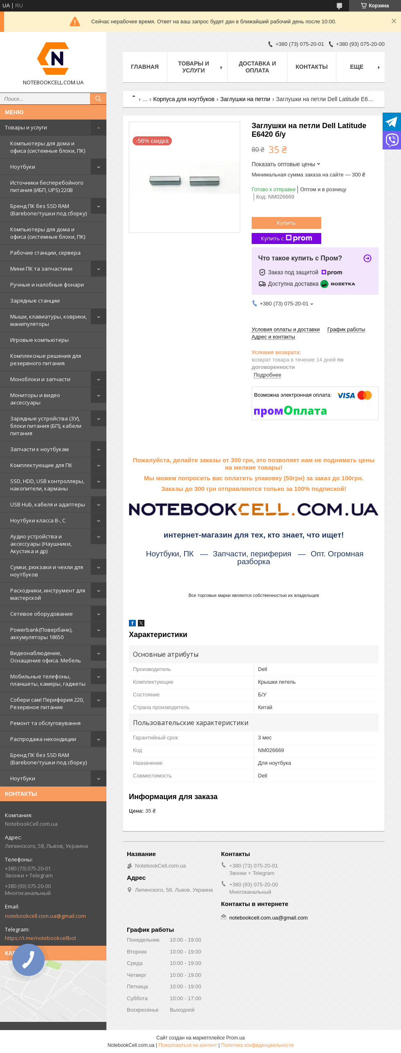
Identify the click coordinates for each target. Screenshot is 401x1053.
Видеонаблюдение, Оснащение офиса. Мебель (45, 656)
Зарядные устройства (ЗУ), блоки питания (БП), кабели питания (45, 426)
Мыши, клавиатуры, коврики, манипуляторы (48, 320)
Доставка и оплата (257, 67)
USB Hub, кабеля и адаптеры (47, 504)
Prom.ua (235, 1038)
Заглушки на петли (245, 99)
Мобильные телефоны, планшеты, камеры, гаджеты (48, 680)
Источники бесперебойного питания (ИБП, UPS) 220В (46, 186)
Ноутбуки (22, 166)
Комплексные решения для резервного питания (45, 359)
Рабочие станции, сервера (45, 252)
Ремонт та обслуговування (45, 723)
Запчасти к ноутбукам (39, 449)
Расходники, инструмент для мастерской (47, 594)
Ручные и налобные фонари (47, 284)
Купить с (286, 238)
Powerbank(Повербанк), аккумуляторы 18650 (41, 633)
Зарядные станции (35, 300)
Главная (145, 66)
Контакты (312, 66)
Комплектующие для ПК (41, 465)
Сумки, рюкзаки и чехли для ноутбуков (46, 570)
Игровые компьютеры (39, 339)
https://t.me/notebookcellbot (40, 938)
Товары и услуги (26, 127)
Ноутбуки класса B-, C (37, 520)
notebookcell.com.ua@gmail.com (45, 916)
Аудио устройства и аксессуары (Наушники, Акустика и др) (41, 544)
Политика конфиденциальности (257, 1045)
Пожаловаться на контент (187, 1045)
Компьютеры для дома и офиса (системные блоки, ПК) (47, 147)
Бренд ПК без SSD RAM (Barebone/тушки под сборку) (48, 209)
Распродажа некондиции (43, 739)
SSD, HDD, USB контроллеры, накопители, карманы (47, 484)
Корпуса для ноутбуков (184, 99)
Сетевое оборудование (41, 613)
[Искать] (98, 99)
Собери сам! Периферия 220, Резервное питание (47, 703)
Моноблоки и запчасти (40, 379)
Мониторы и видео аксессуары (35, 398)
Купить (286, 222)
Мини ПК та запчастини (41, 268)
